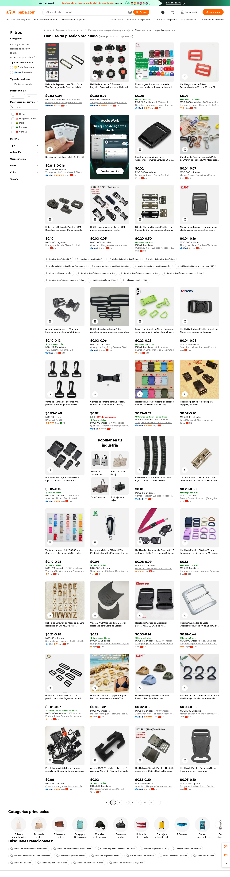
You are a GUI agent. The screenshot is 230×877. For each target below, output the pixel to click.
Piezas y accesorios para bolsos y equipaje (109, 30)
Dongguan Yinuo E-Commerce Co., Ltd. (109, 643)
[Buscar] (141, 12)
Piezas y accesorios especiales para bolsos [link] (156, 30)
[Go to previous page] (107, 802)
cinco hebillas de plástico (59, 273)
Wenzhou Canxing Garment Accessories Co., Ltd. (64, 571)
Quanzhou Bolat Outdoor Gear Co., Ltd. (109, 571)
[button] (130, 12)
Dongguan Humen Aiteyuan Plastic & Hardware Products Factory (199, 105)
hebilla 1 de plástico (203, 855)
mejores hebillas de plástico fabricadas (65, 266)
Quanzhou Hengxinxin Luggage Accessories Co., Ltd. (109, 425)
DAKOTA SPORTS (53, 420)
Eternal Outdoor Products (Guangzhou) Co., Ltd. (199, 498)
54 (151, 802)
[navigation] (24, 417)
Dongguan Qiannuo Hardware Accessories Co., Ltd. (199, 571)
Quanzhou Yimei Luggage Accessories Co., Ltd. (154, 248)
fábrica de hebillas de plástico (123, 259)
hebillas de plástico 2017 (58, 259)
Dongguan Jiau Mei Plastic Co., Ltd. (62, 245)
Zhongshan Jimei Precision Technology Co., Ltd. (199, 245)
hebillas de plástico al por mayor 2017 (195, 266)
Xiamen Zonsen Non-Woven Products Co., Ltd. (199, 175)
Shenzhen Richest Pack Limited (61, 498)
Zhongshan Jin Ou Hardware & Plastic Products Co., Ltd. (64, 172)
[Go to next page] (158, 802)
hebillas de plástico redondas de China (183, 273)
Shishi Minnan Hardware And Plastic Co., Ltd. (64, 641)
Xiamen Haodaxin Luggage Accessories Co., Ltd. (154, 495)
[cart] (173, 12)
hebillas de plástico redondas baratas (96, 273)
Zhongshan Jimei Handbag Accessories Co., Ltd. (109, 102)
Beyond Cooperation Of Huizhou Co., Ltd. (199, 643)
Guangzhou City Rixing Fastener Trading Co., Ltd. (64, 102)
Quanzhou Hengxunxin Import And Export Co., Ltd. (154, 105)
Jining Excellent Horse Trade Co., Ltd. (153, 422)
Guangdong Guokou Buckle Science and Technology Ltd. (154, 643)
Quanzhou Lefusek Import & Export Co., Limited (199, 347)
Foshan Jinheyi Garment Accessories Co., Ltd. (64, 716)
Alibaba (47, 30)
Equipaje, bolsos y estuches (70, 30)
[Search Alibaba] (86, 12)
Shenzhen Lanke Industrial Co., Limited (154, 350)
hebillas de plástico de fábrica (52, 863)
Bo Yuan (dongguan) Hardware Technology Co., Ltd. (109, 713)
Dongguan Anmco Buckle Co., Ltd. (152, 175)
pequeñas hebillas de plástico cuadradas (30, 855)
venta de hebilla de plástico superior (153, 266)
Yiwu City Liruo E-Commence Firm (197, 420)
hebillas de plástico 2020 (103, 280)
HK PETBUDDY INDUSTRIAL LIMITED (153, 568)
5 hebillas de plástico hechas (70, 855)
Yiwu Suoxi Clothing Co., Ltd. (59, 350)
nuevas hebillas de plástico (140, 855)
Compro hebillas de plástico (187, 848)
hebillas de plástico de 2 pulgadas (126, 863)
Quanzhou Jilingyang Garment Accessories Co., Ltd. (109, 245)
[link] (226, 847)
